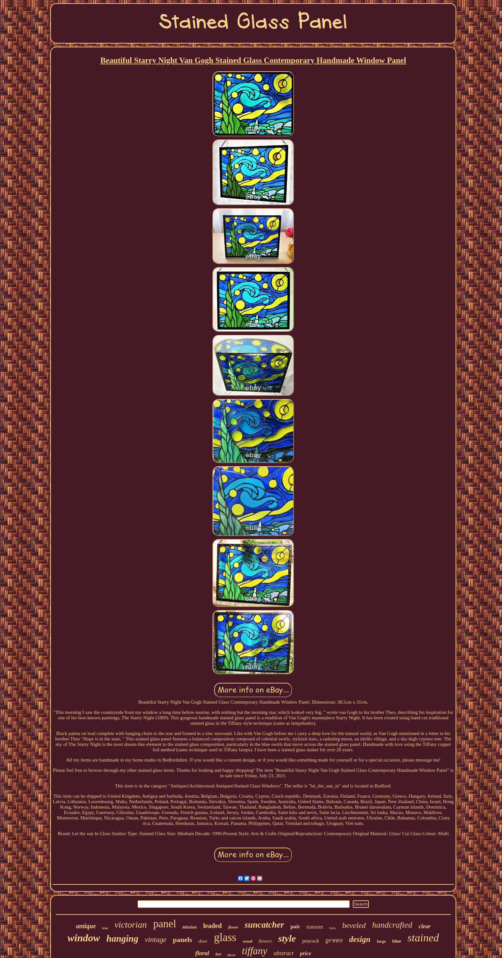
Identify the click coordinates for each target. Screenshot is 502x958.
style (287, 938)
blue (396, 941)
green (334, 941)
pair (295, 926)
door (202, 941)
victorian (131, 925)
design (359, 939)
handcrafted (392, 925)
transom (314, 927)
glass (225, 937)
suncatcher (264, 925)
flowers (265, 941)
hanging (122, 938)
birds (332, 928)
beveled (354, 925)
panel (164, 924)
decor (232, 955)
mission (189, 927)
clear (425, 926)
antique (86, 926)
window (84, 938)
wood (247, 941)
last (218, 954)
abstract (284, 953)
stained (423, 938)
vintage (155, 940)
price (305, 953)
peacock (310, 941)
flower (233, 927)
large (381, 941)
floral (202, 953)
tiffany (254, 950)
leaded (212, 926)
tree (105, 928)
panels (182, 940)
